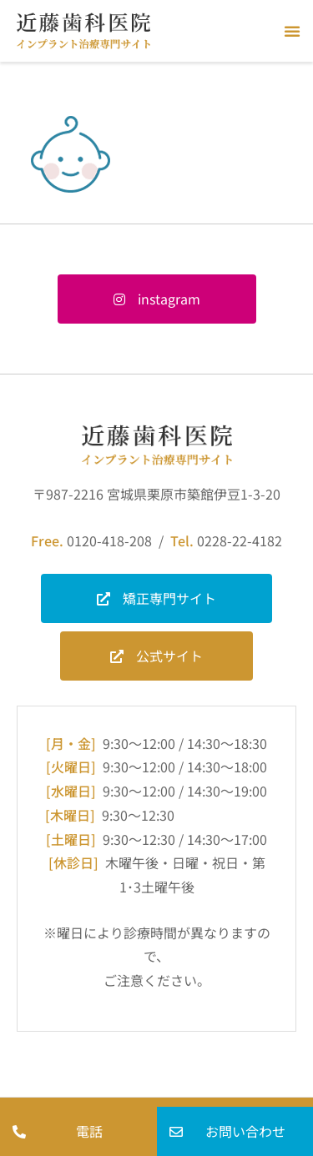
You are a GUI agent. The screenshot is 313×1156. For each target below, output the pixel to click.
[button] (292, 30)
